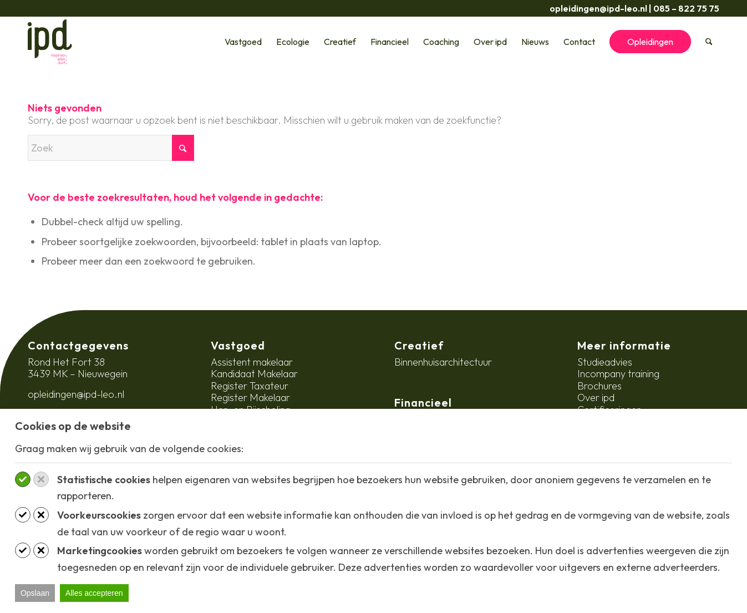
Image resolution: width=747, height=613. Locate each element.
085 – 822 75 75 (686, 8)
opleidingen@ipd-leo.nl (598, 8)
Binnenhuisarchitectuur (443, 362)
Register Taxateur (249, 385)
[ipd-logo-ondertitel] (50, 42)
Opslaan (35, 593)
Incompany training (618, 373)
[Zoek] (709, 42)
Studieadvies (604, 362)
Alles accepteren (94, 593)
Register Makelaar (250, 397)
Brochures (599, 385)
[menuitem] (243, 42)
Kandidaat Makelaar (254, 373)
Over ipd (595, 397)
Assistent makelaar (252, 362)
